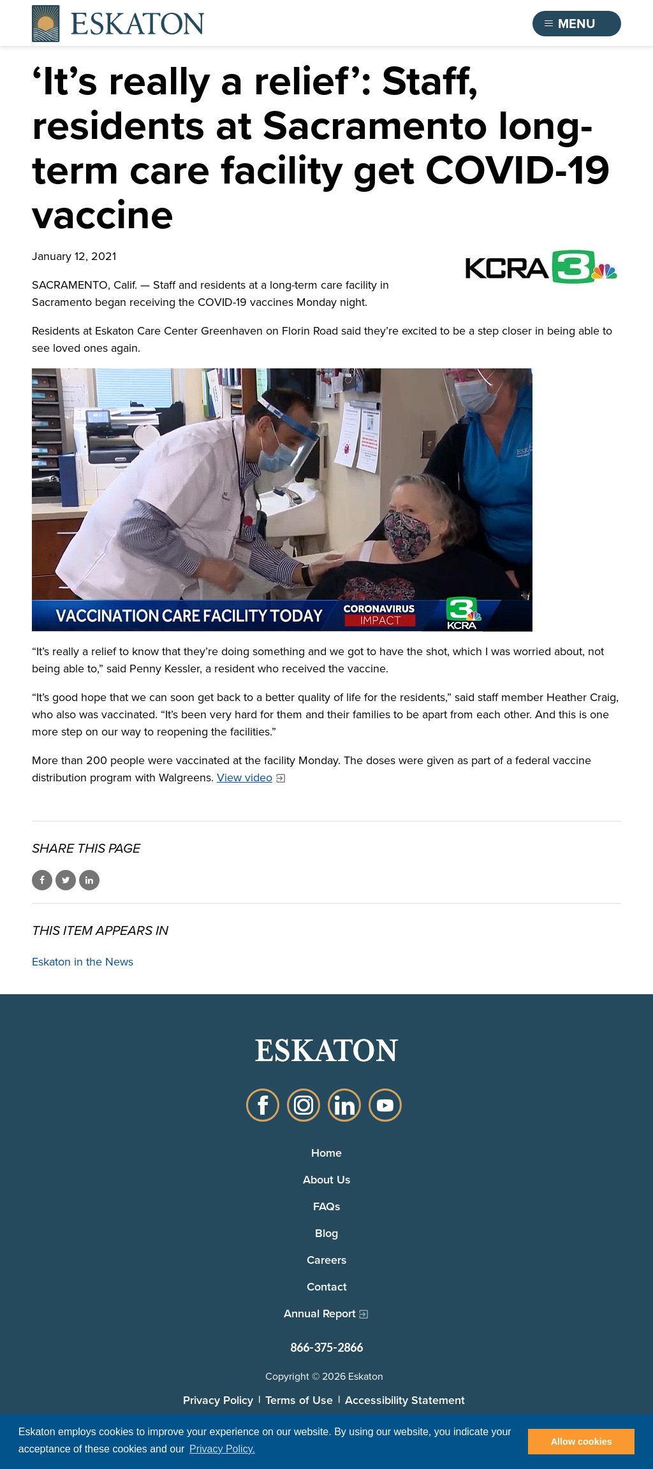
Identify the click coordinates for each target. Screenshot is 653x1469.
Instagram (303, 1105)
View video (244, 777)
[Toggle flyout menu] (577, 23)
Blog (326, 1233)
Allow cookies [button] (581, 1441)
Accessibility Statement (405, 1400)
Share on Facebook (42, 880)
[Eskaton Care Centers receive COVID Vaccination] (326, 500)
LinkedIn (344, 1105)
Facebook (262, 1105)
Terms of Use (299, 1400)
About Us (327, 1179)
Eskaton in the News (82, 961)
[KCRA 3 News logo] (541, 267)
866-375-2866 (326, 1347)
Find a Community (453, 24)
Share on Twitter (65, 880)
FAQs (327, 1206)
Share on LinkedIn (89, 880)
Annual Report (320, 1313)
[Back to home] (118, 23)
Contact (327, 1286)
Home (326, 1153)
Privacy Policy (218, 1400)
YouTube (385, 1105)
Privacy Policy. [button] (222, 1449)
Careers (327, 1260)
